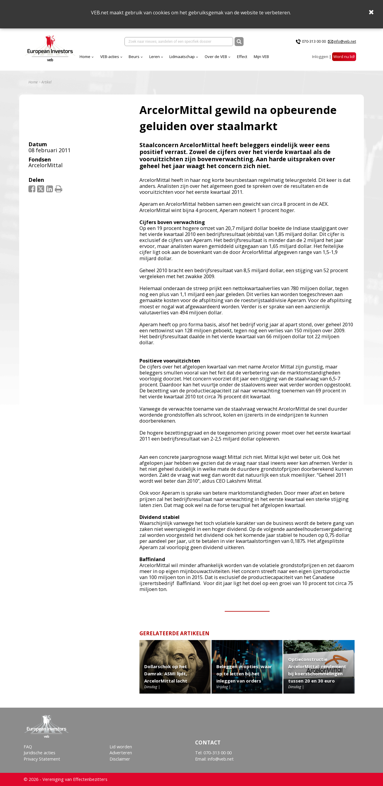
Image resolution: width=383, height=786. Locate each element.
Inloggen (320, 56)
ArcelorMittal (45, 165)
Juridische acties (39, 752)
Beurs (134, 56)
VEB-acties (109, 56)
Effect (242, 56)
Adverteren (121, 752)
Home (85, 56)
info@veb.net (345, 41)
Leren (154, 56)
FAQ (28, 747)
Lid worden (121, 747)
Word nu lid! (344, 56)
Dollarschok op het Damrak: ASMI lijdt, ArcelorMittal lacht (165, 673)
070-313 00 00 (314, 41)
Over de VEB (216, 56)
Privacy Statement (42, 759)
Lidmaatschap (182, 56)
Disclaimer (120, 759)
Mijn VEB (261, 56)
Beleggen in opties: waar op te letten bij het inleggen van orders (244, 673)
